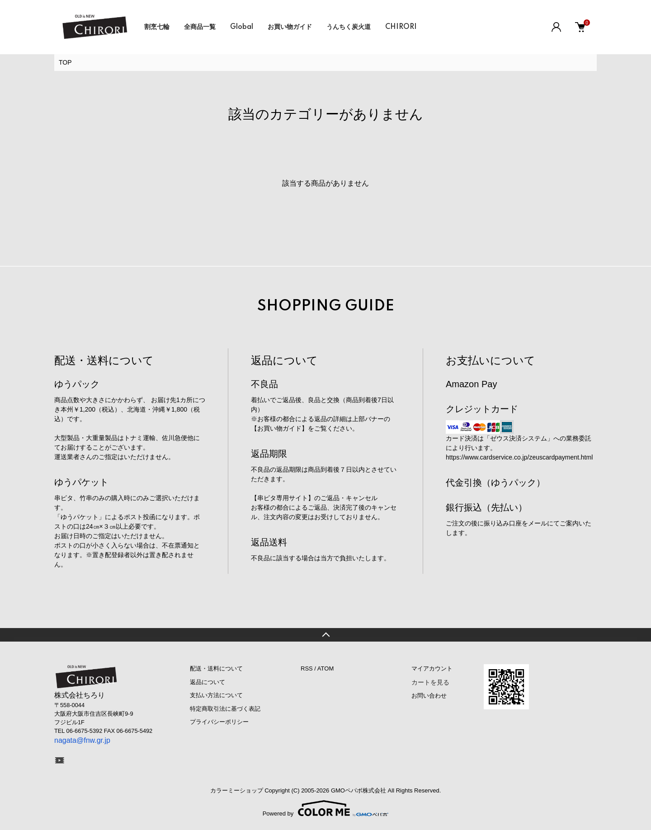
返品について (207, 682)
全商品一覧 (200, 27)
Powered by (326, 808)
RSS (307, 668)
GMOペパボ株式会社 (358, 790)
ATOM (325, 668)
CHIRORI (401, 27)
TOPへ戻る (325, 635)
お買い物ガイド (290, 27)
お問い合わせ (429, 695)
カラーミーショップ (236, 790)
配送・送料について (216, 668)
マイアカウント (432, 668)
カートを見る (430, 682)
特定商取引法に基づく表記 (225, 708)
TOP (65, 62)
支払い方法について (216, 695)
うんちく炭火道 (348, 27)
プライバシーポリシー (219, 721)
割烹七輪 (157, 27)
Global (241, 27)
